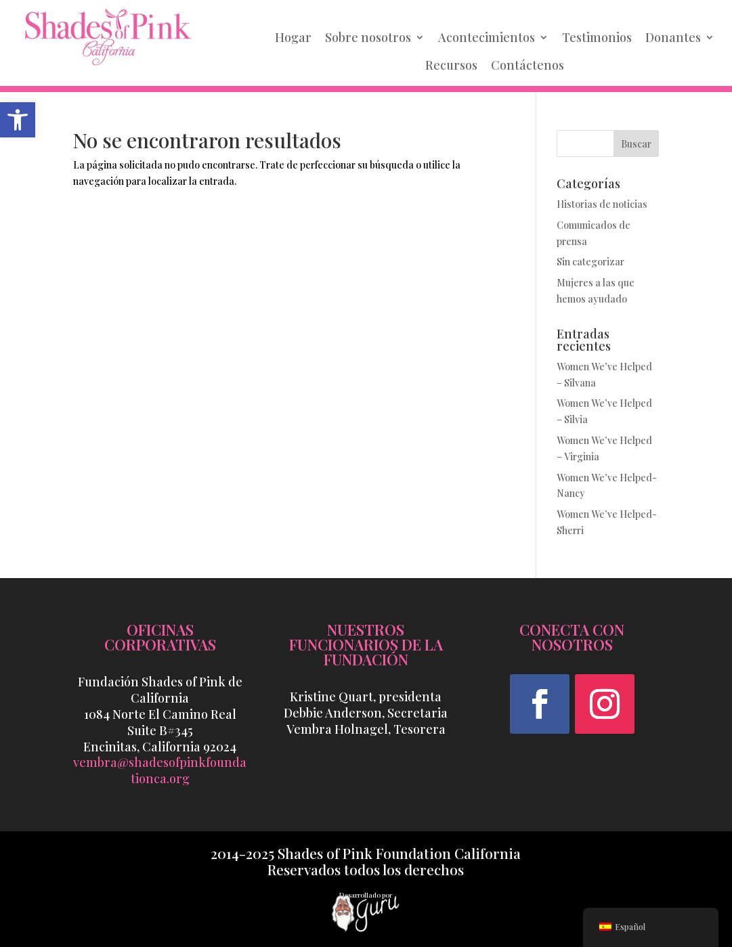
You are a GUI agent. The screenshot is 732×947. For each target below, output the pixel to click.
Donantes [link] (673, 37)
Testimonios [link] (597, 37)
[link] (17, 119)
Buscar (636, 143)
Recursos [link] (451, 65)
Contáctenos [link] (527, 65)
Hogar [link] (293, 37)
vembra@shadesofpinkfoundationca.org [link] (159, 770)
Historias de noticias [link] (602, 204)
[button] (539, 704)
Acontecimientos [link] (486, 37)
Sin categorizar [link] (590, 261)
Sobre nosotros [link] (368, 37)
